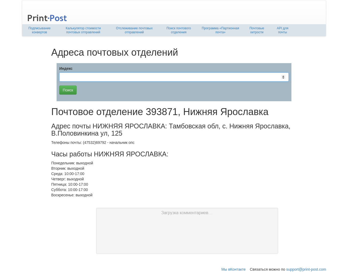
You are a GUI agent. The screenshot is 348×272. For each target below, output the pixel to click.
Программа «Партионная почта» (220, 30)
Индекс (66, 68)
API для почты (282, 30)
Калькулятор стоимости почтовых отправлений (83, 30)
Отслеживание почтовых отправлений (134, 30)
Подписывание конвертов (40, 30)
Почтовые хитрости (257, 30)
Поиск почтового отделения (179, 30)
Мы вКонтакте (233, 269)
